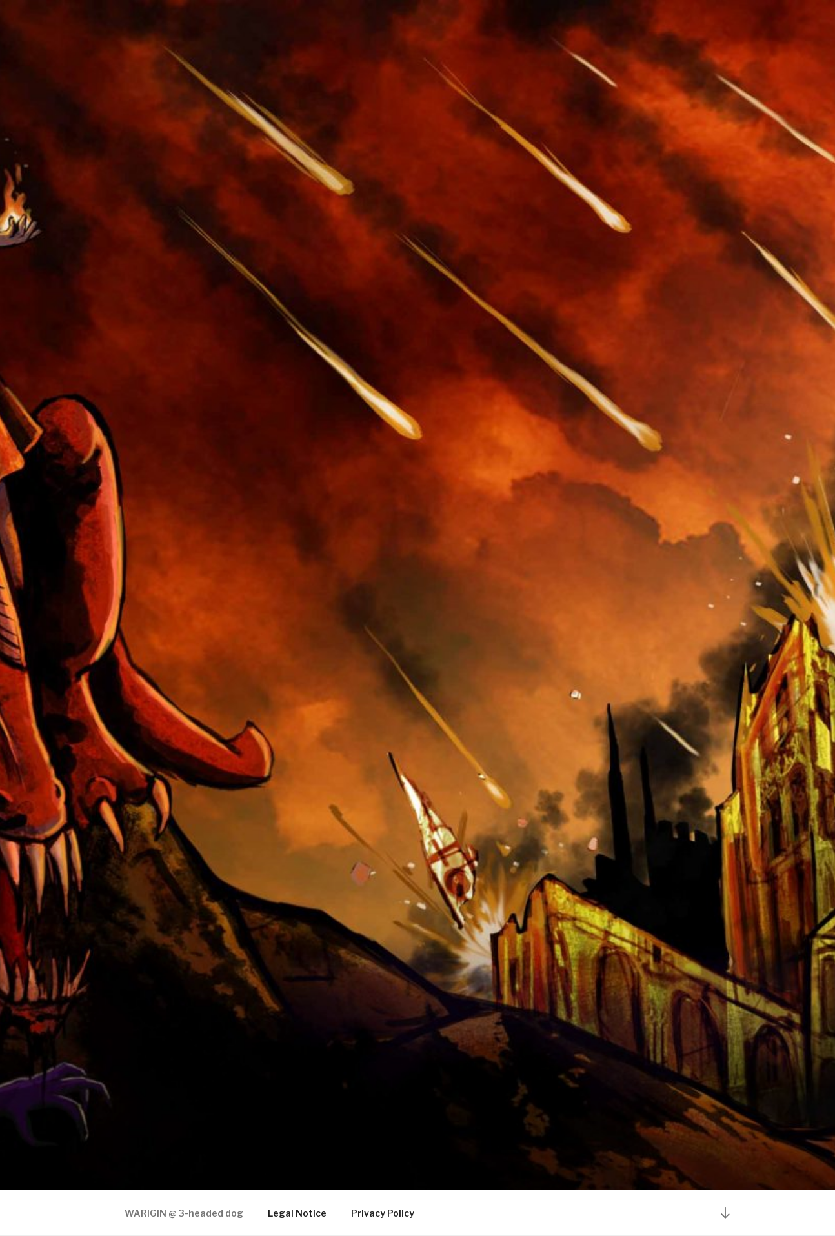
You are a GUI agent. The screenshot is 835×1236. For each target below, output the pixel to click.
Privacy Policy (382, 1213)
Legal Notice (297, 1213)
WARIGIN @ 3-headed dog (184, 1213)
